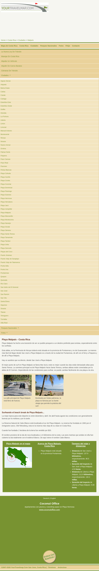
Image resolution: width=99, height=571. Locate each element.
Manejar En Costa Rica (10, 56)
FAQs (68, 46)
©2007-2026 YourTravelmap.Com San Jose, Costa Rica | (24, 567)
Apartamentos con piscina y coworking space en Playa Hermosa (49, 507)
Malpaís (30, 40)
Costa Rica (12, 40)
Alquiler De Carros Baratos (11, 66)
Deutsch (46, 498)
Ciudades (21, 40)
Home (3, 40)
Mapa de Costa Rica (9, 46)
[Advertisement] (74, 19)
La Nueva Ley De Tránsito (11, 52)
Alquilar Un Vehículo (9, 61)
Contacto (76, 46)
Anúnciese (62, 567)
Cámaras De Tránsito (9, 71)
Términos (52, 567)
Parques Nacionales (48, 46)
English (53, 498)
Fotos (61, 46)
